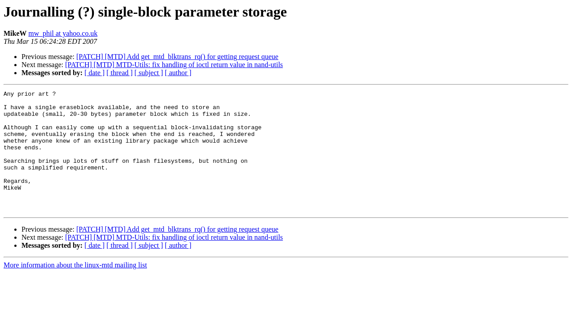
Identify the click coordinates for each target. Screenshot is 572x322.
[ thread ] (119, 72)
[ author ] (178, 72)
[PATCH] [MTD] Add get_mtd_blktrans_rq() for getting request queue (177, 56)
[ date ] (94, 72)
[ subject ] (149, 72)
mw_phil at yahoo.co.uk (63, 33)
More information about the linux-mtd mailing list (75, 289)
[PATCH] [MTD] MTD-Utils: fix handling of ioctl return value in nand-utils (174, 64)
